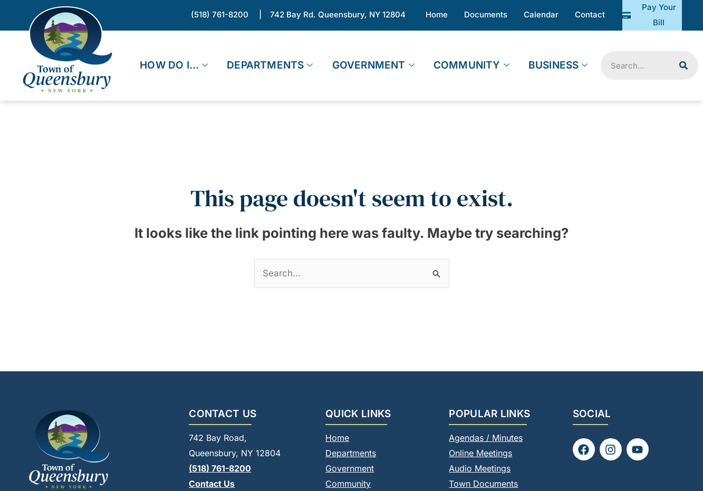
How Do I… (174, 65)
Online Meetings (480, 453)
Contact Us (212, 483)
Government (373, 65)
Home (337, 437)
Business (558, 65)
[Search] (683, 65)
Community (471, 65)
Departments (270, 65)
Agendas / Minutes (486, 437)
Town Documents (483, 483)
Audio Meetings (480, 468)
